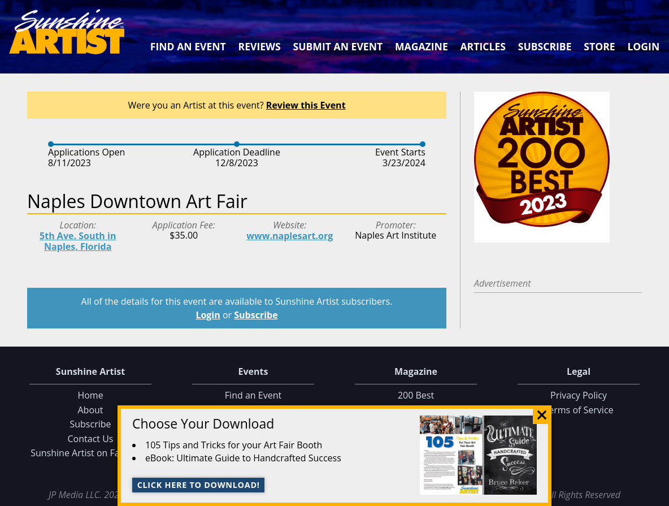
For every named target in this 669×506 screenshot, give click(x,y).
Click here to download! (198, 484)
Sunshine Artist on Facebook (90, 453)
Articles (482, 46)
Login (643, 46)
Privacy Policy (578, 395)
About (90, 410)
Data (655, 495)
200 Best (416, 395)
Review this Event (306, 105)
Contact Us (91, 439)
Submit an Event (338, 46)
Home (90, 395)
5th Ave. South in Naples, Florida (78, 241)
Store (599, 46)
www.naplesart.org (289, 236)
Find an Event (188, 46)
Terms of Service (578, 410)
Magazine (421, 46)
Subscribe (545, 46)
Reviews (259, 46)
